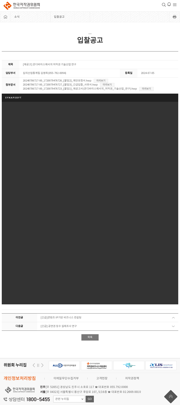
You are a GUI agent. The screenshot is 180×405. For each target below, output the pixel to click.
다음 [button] (34, 365)
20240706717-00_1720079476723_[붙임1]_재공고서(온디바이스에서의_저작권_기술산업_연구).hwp (80, 88)
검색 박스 (164, 4)
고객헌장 (102, 378)
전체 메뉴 (174, 4)
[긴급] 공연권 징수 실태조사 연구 (59, 326)
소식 (17, 16)
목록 (90, 337)
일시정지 (38, 365)
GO (90, 399)
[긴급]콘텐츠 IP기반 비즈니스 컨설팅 (61, 317)
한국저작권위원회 (22, 6)
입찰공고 (59, 16)
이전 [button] (42, 365)
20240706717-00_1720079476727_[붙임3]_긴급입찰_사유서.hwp (60, 84)
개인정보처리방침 (20, 378)
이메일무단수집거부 (66, 378)
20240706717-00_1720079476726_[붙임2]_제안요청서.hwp (57, 80)
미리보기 (100, 80)
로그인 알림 (169, 4)
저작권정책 (132, 378)
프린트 (174, 17)
